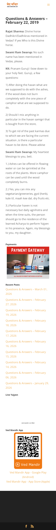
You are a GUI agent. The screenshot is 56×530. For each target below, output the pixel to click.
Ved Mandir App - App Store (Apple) (28, 481)
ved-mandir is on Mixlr (28, 423)
